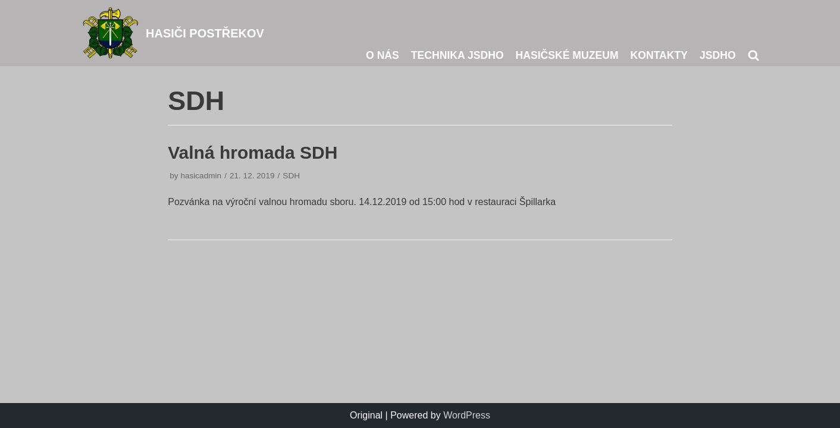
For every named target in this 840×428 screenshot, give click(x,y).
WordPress (466, 415)
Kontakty (659, 55)
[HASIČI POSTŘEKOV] (172, 32)
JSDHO (718, 55)
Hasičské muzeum (567, 55)
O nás (382, 55)
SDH (291, 175)
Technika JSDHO (457, 55)
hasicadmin (200, 175)
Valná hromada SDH (252, 152)
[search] (753, 55)
